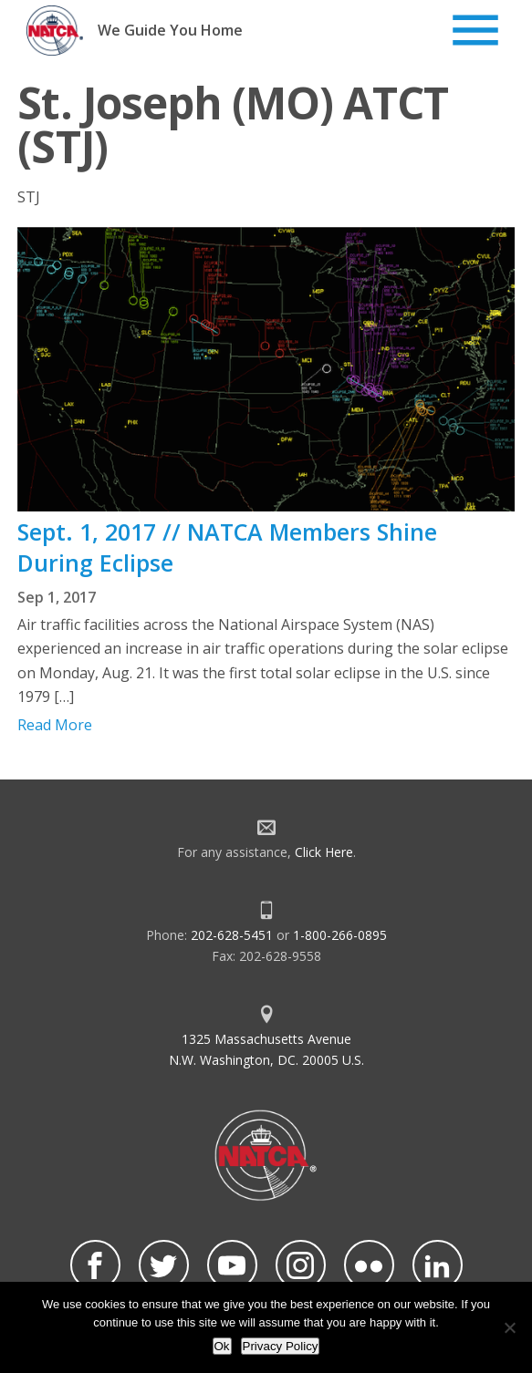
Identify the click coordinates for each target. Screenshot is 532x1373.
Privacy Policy (280, 1346)
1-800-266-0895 (340, 935)
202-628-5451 (232, 935)
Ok (222, 1346)
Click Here (324, 852)
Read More (54, 725)
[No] (509, 1327)
